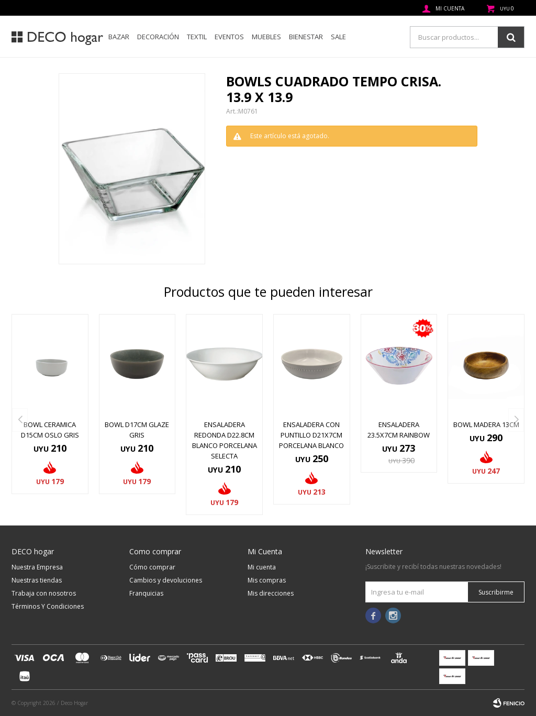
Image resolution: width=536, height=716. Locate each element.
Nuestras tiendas (37, 580)
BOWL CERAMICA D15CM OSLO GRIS (50, 430)
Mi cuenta (262, 567)
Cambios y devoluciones (165, 580)
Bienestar (306, 36)
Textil (197, 36)
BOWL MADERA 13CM (486, 424)
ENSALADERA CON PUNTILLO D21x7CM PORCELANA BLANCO (311, 435)
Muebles (266, 36)
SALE (338, 36)
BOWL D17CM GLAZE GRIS (137, 430)
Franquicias (146, 593)
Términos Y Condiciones (48, 606)
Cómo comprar (152, 567)
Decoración (158, 36)
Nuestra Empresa (37, 567)
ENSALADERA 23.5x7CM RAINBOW (398, 430)
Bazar (118, 36)
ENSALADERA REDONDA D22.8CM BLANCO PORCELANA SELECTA (224, 440)
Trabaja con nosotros (44, 593)
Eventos (229, 36)
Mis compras (267, 580)
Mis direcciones (271, 593)
